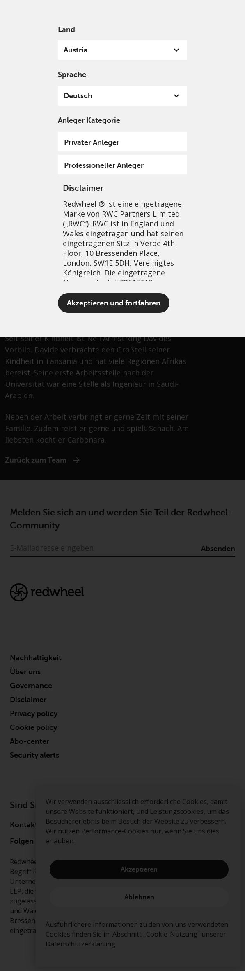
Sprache (72, 74)
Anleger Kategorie (89, 120)
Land (66, 29)
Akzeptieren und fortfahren (113, 303)
